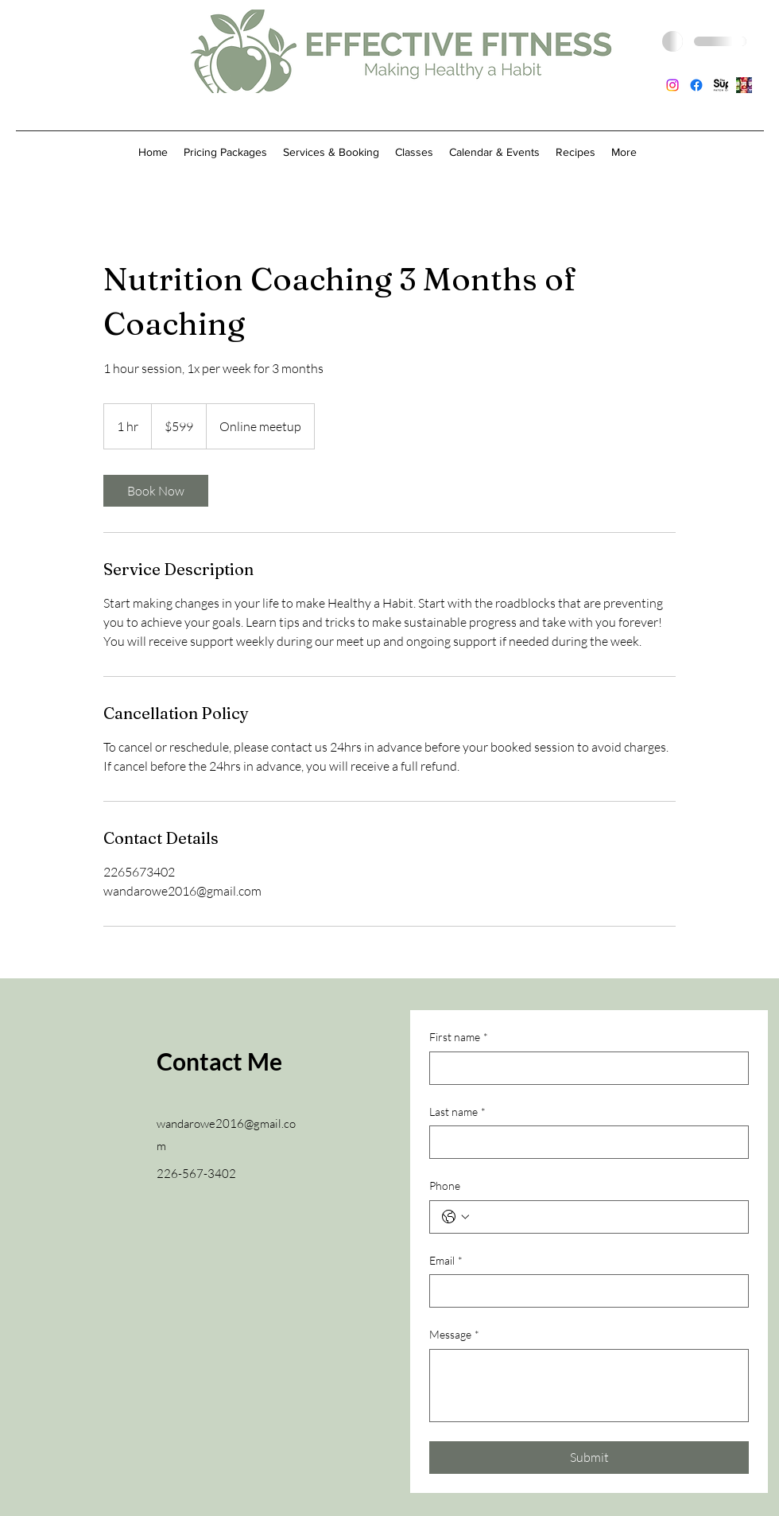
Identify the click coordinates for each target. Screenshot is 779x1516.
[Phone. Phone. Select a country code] (455, 1216)
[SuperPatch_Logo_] (720, 85)
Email (446, 1261)
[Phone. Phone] (604, 1217)
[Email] (584, 1291)
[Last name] (584, 1142)
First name (458, 1037)
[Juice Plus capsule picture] (744, 85)
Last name (457, 1112)
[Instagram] (672, 85)
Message (454, 1335)
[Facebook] (696, 85)
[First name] (584, 1068)
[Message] (589, 1385)
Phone (444, 1185)
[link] (155, 491)
